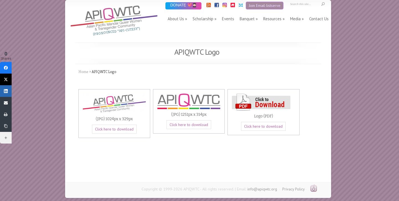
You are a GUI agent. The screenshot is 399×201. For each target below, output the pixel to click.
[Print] (6, 114)
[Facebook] (6, 68)
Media (295, 18)
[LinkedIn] (6, 91)
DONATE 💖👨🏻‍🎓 (183, 5)
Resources (272, 18)
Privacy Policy (293, 189)
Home (83, 71)
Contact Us (319, 18)
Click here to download (114, 129)
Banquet (247, 18)
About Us (176, 18)
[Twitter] (6, 79)
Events (228, 18)
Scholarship (203, 18)
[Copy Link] (6, 126)
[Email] (6, 103)
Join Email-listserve (264, 5)
